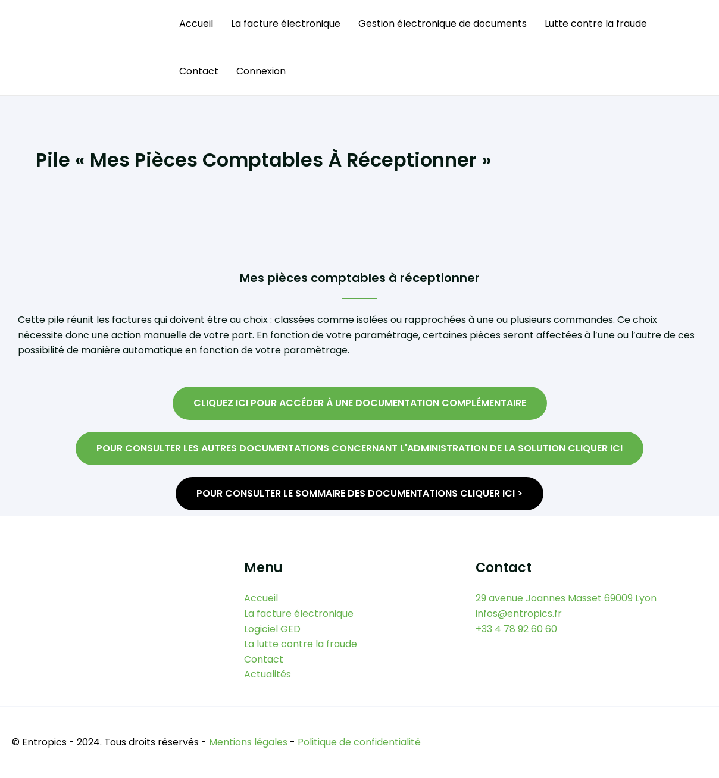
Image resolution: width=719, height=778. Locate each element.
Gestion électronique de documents (442, 23)
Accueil (196, 23)
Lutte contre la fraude (596, 23)
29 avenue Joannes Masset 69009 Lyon (566, 598)
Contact (198, 71)
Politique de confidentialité (359, 742)
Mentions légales (248, 742)
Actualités (267, 674)
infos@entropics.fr (519, 613)
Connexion (261, 71)
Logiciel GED (272, 629)
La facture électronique (285, 23)
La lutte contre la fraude (300, 644)
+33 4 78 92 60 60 (516, 629)
